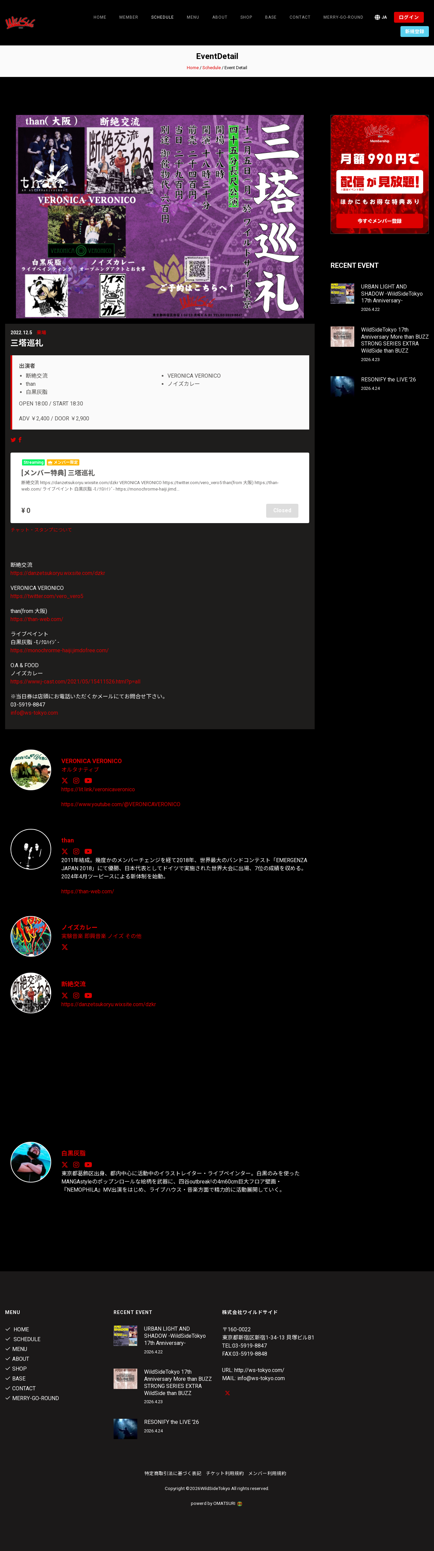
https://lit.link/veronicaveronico (98, 789)
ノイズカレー (79, 926)
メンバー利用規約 (267, 1472)
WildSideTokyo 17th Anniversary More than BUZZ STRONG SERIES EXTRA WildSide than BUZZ (395, 340)
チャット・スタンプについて (41, 529)
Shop (246, 17)
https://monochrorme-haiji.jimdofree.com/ (60, 650)
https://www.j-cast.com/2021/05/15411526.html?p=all (75, 681)
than (67, 839)
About (220, 17)
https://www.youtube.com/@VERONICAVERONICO (120, 803)
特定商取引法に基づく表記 (172, 1472)
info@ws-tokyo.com (34, 712)
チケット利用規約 (225, 1472)
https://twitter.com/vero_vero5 (47, 596)
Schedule (211, 67)
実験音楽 (72, 935)
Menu (193, 17)
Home (100, 17)
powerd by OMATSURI (217, 1502)
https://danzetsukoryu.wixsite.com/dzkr (58, 573)
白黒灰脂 (73, 1152)
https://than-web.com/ (37, 619)
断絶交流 (73, 983)
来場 (41, 332)
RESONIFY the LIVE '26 (388, 379)
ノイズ (115, 935)
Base (271, 17)
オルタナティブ (80, 769)
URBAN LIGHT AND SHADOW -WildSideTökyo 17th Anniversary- (392, 293)
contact (300, 17)
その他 (133, 935)
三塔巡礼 (27, 343)
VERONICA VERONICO (92, 760)
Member (128, 17)
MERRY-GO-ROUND (343, 17)
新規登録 (414, 31)
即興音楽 (95, 935)
